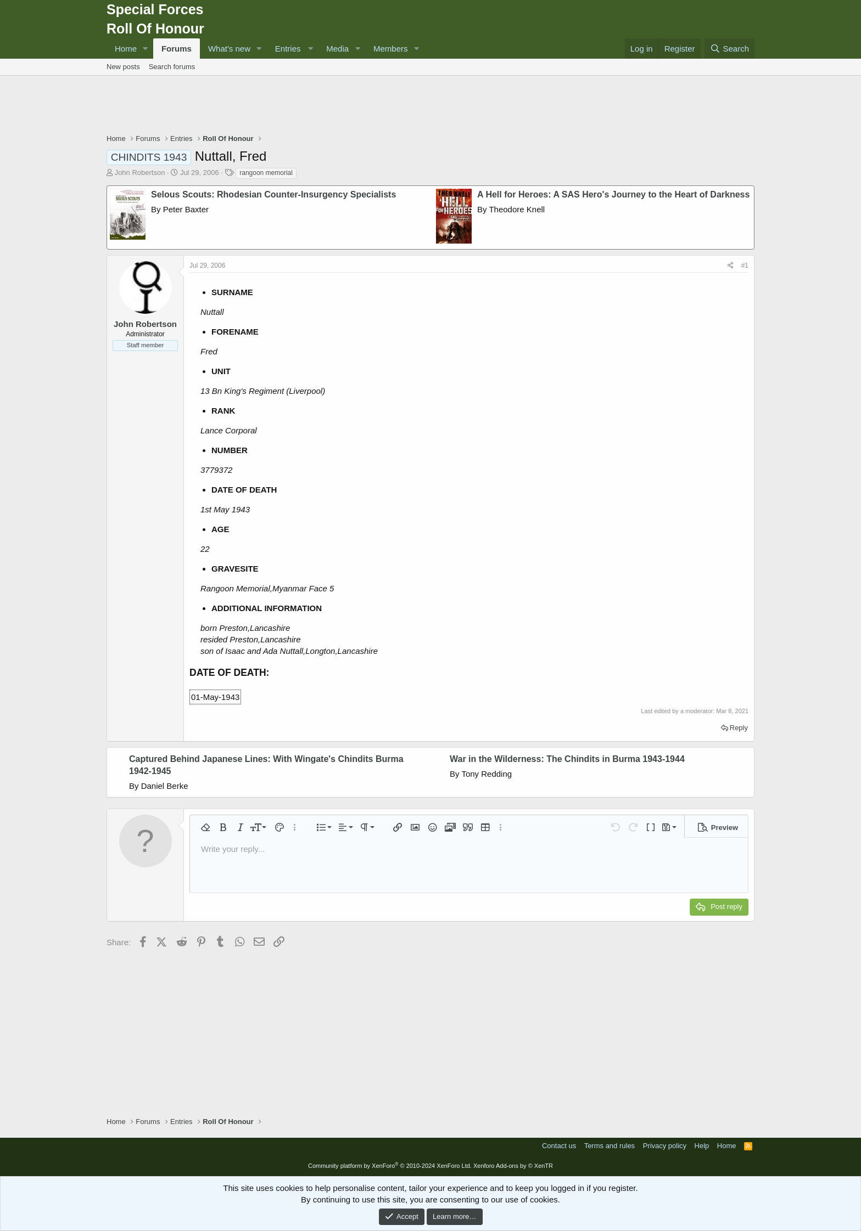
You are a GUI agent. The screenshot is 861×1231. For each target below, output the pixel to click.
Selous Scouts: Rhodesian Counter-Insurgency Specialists (273, 194)
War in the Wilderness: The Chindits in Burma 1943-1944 (567, 759)
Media (337, 48)
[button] (145, 48)
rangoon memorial (266, 173)
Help (702, 1146)
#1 (744, 265)
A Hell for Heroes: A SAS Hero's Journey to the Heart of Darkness (613, 194)
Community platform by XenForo (390, 1165)
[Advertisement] (430, 106)
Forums (176, 48)
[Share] (730, 265)
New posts (123, 67)
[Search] (729, 48)
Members (390, 48)
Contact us (559, 1146)
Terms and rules (609, 1146)
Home (126, 48)
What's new (229, 48)
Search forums (172, 67)
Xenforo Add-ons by (513, 1165)
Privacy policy (664, 1146)
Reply (739, 728)
